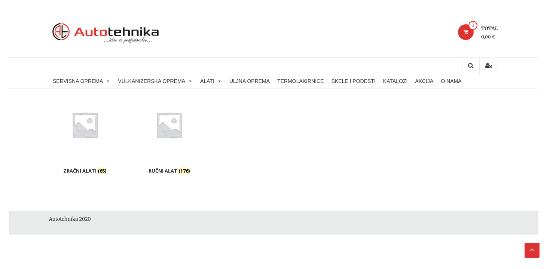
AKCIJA (424, 81)
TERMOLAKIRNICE (300, 81)
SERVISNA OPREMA (81, 81)
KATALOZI (395, 81)
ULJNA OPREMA (249, 81)
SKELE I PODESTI (353, 81)
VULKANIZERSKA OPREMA (155, 81)
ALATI (211, 81)
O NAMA (451, 81)
